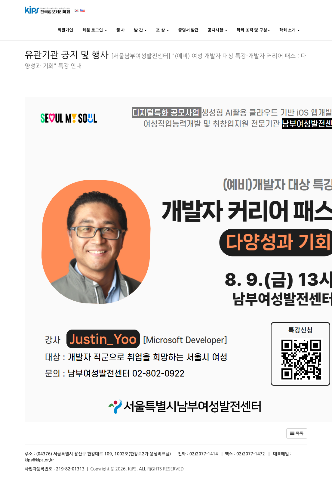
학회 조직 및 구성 (253, 30)
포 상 (162, 30)
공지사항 (217, 30)
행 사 (120, 30)
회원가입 (65, 30)
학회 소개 (289, 30)
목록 (296, 433)
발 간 (140, 30)
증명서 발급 (188, 30)
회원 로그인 (94, 30)
